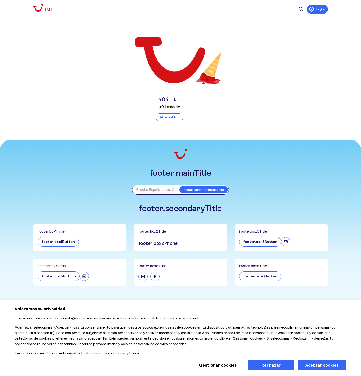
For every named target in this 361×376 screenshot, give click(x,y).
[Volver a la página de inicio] (46, 8)
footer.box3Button (260, 241)
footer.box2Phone (158, 243)
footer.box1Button (58, 241)
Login (317, 9)
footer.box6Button (260, 276)
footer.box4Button (59, 276)
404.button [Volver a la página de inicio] (169, 117)
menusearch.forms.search (203, 190)
